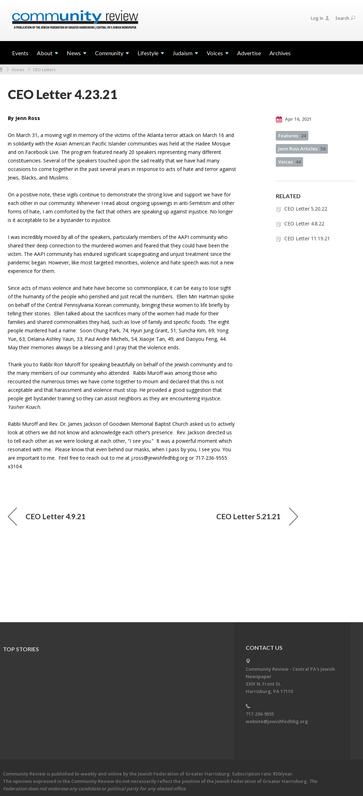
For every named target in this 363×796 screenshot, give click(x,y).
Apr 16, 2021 (294, 119)
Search (345, 18)
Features (292, 135)
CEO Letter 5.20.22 (305, 208)
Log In (320, 18)
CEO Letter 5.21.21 (257, 516)
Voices (18, 69)
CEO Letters (44, 69)
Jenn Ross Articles (301, 148)
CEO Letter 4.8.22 (304, 223)
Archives (280, 53)
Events (20, 53)
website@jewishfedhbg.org (277, 721)
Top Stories (21, 649)
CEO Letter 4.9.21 (46, 516)
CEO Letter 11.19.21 (307, 238)
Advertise (249, 53)
